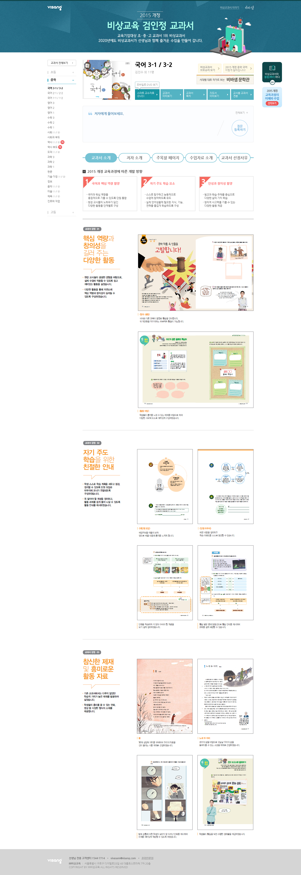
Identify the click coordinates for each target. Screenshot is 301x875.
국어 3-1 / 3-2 (55, 88)
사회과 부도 (53, 137)
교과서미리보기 (167, 94)
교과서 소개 (101, 157)
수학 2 (50, 122)
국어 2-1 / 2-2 (55, 92)
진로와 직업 (53, 201)
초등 (53, 72)
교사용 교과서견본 (240, 94)
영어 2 (50, 107)
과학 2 (50, 161)
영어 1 (50, 112)
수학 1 (50, 127)
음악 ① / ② (53, 186)
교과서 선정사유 (234, 157)
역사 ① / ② (53, 142)
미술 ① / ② (53, 191)
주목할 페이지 (167, 157)
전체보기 (240, 112)
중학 (53, 79)
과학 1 (50, 166)
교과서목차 (189, 94)
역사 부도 (52, 147)
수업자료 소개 (201, 157)
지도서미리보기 (214, 94)
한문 (49, 171)
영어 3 (50, 102)
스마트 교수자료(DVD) (145, 94)
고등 (53, 212)
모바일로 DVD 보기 (147, 84)
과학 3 (50, 156)
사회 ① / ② (53, 132)
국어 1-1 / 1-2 (55, 97)
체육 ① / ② (53, 196)
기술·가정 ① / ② (56, 176)
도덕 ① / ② (53, 152)
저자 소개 (134, 157)
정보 (49, 181)
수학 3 (50, 117)
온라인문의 (147, 858)
